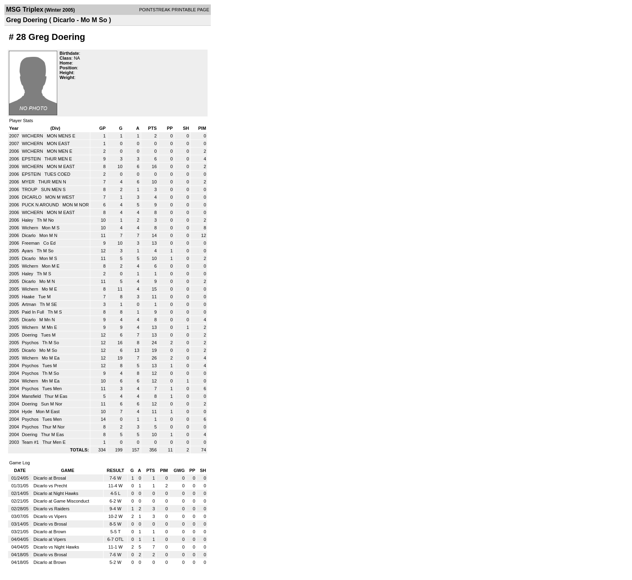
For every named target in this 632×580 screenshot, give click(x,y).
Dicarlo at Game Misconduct (61, 501)
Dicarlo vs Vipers (50, 516)
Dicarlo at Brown (49, 531)
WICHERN (33, 135)
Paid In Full (33, 312)
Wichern (30, 227)
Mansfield (32, 396)
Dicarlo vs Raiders (51, 508)
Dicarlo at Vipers (49, 539)
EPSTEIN (32, 158)
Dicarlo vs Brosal (50, 524)
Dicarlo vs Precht (50, 485)
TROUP (30, 189)
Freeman (31, 243)
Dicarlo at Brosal (49, 478)
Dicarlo (29, 235)
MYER (29, 181)
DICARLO (32, 197)
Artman (29, 304)
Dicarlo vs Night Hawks (56, 547)
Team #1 (31, 442)
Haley (28, 220)
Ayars (28, 250)
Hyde (27, 411)
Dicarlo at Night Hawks (55, 493)
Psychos (31, 342)
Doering (30, 335)
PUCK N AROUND (41, 204)
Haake (29, 296)
